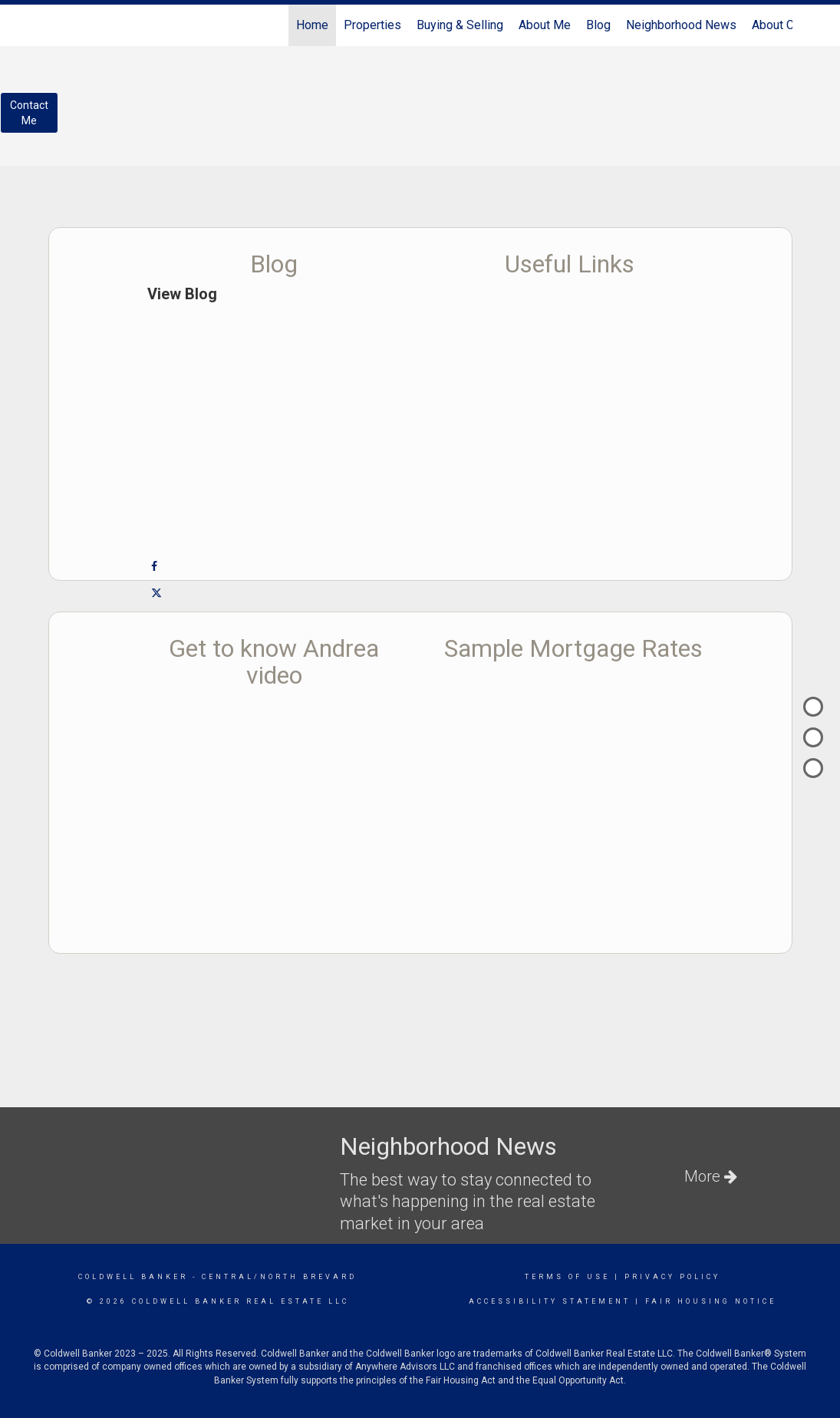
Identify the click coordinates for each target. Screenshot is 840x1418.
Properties (372, 25)
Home (312, 25)
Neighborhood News (681, 25)
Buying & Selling (460, 25)
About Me (545, 25)
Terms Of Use (567, 1277)
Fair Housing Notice (710, 1301)
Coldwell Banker (133, 1277)
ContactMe (29, 113)
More (710, 1176)
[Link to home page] (56, 25)
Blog (598, 25)
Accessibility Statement (550, 1301)
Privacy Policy (672, 1277)
